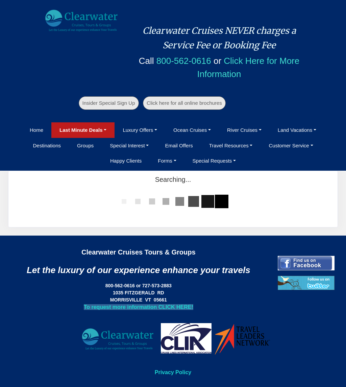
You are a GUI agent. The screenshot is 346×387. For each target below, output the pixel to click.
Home (36, 130)
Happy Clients (126, 161)
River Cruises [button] (242, 130)
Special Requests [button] (212, 161)
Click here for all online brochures (184, 103)
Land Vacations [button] (295, 130)
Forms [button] (165, 161)
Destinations (47, 145)
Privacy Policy (173, 372)
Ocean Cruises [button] (190, 130)
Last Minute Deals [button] (81, 130)
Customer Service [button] (289, 145)
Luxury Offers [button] (138, 130)
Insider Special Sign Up (108, 103)
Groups (85, 145)
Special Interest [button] (127, 145)
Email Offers (179, 145)
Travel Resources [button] (229, 145)
